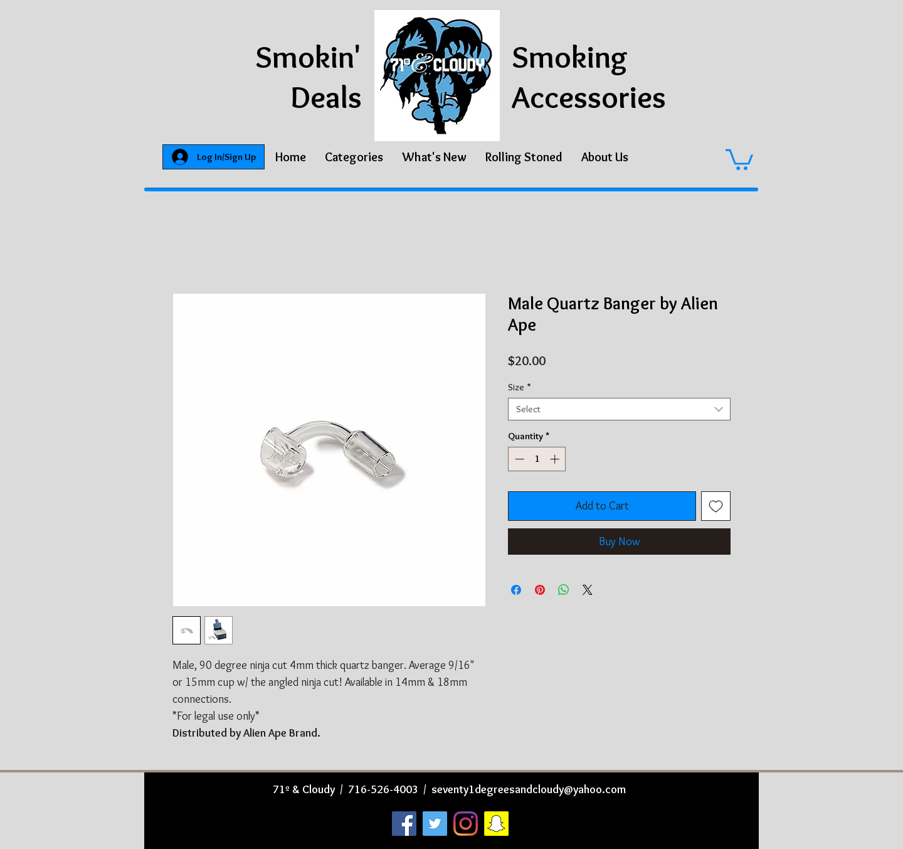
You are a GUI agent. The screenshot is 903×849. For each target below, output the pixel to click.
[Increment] (555, 459)
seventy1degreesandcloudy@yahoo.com (528, 789)
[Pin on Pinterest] (539, 589)
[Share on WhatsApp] (563, 589)
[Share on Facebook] (516, 589)
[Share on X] (587, 589)
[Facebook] (404, 823)
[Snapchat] (496, 823)
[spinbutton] (537, 459)
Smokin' (308, 57)
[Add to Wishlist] (716, 506)
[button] (354, 157)
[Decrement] (518, 459)
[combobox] (619, 409)
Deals (326, 97)
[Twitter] (435, 823)
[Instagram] (465, 823)
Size (519, 387)
